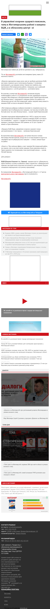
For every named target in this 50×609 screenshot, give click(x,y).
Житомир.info (10, 74)
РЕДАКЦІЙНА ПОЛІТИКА (10, 589)
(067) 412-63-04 (22, 541)
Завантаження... (8, 34)
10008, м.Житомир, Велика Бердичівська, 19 (22, 531)
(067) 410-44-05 (10, 529)
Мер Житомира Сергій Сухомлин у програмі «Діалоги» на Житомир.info (26, 418)
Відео (4, 283)
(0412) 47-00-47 (10, 541)
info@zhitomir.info (15, 527)
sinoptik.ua (23, 608)
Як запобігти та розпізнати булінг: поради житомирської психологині (22, 339)
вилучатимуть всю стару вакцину (12, 174)
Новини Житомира (9, 334)
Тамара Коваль (20, 533)
